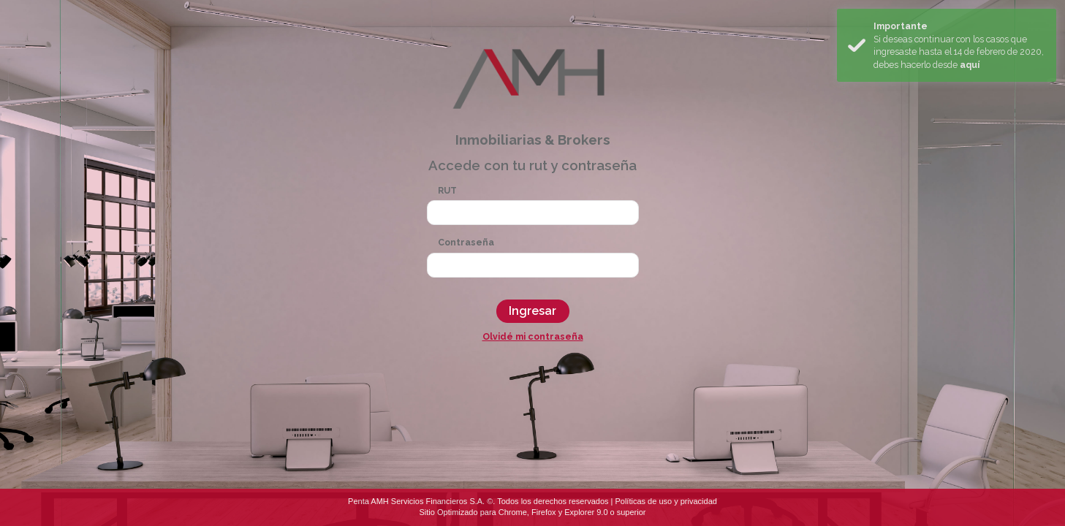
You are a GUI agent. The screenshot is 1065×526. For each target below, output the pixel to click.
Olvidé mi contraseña (532, 336)
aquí (969, 64)
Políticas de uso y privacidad (665, 501)
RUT (447, 190)
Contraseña (466, 242)
